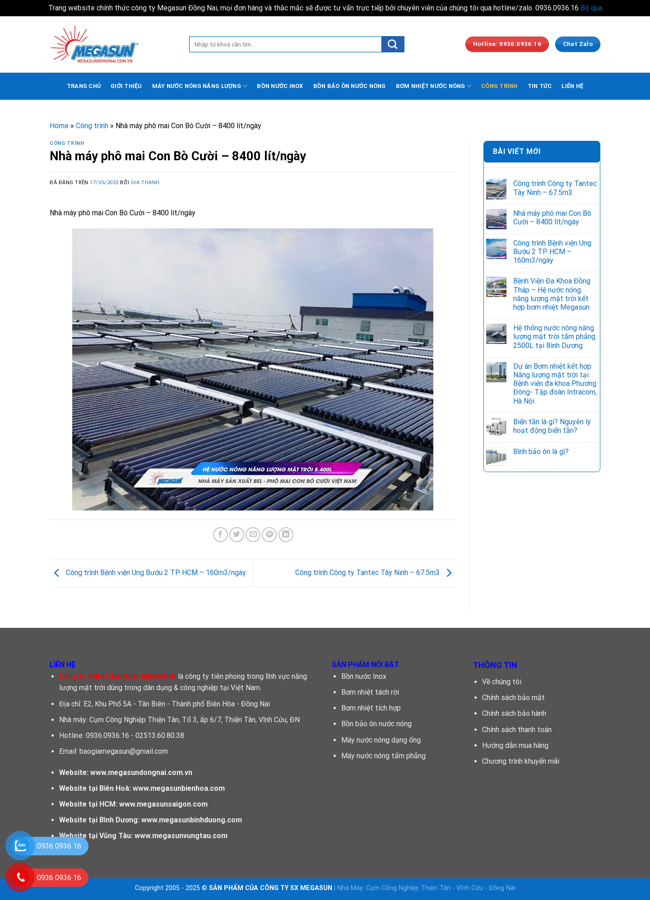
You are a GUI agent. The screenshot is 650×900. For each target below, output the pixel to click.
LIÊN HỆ (572, 86)
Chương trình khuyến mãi (520, 761)
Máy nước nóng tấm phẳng (383, 756)
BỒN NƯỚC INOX (280, 86)
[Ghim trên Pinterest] (269, 534)
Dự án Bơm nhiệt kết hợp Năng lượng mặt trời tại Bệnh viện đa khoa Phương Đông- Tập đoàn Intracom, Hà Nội (555, 383)
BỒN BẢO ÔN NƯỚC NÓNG (349, 86)
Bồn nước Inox (363, 676)
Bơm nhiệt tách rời (370, 692)
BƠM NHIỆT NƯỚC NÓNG (433, 86)
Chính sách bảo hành (514, 713)
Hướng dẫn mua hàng (515, 745)
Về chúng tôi (501, 681)
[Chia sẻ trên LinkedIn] (286, 534)
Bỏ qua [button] (591, 8)
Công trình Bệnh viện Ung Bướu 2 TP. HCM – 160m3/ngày (148, 572)
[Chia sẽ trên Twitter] (236, 534)
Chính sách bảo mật (513, 697)
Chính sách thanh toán (517, 729)
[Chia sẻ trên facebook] (220, 534)
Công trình (92, 125)
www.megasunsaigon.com (163, 804)
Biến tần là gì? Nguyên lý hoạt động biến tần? (552, 426)
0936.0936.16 (107, 735)
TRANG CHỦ (84, 86)
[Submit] (392, 44)
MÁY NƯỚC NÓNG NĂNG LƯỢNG (199, 86)
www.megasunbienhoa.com (179, 788)
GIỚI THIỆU (126, 86)
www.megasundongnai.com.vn (141, 772)
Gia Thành (145, 183)
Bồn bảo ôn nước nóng (376, 723)
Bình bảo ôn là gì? (541, 451)
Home (59, 125)
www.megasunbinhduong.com (191, 820)
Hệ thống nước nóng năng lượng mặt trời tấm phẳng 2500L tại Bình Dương (554, 336)
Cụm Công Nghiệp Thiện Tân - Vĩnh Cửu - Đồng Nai (440, 888)
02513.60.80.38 (159, 735)
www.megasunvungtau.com (181, 835)
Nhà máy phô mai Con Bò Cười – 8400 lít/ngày (552, 217)
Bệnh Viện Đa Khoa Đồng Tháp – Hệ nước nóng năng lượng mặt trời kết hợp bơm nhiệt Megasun (551, 294)
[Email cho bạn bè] (253, 534)
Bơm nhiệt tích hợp (371, 708)
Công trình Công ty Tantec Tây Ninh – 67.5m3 (375, 572)
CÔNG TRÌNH (499, 86)
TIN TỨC (540, 86)
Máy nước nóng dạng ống (381, 740)
